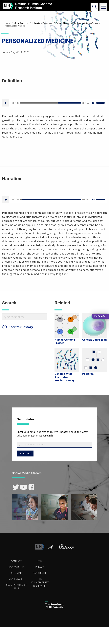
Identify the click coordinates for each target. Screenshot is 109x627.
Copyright (39, 572)
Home (7, 23)
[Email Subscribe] (54, 445)
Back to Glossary (21, 327)
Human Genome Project (64, 341)
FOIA (39, 561)
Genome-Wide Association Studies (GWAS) (64, 377)
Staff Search (16, 578)
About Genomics (21, 23)
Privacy (39, 567)
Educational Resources (42, 23)
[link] (16, 487)
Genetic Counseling (94, 339)
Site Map (16, 572)
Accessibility (16, 567)
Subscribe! (25, 453)
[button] (102, 7)
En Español (100, 316)
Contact (16, 561)
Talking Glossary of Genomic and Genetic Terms (77, 23)
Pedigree (88, 373)
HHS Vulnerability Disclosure (40, 582)
